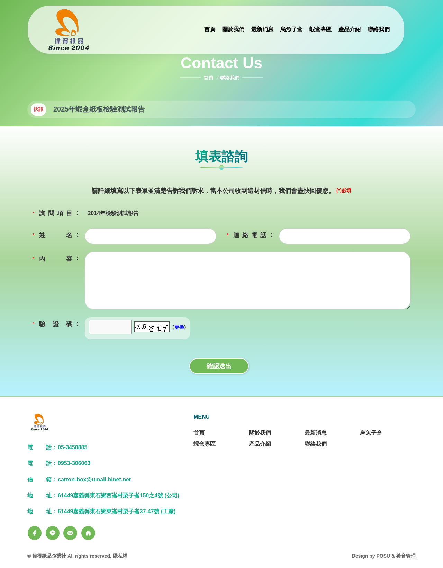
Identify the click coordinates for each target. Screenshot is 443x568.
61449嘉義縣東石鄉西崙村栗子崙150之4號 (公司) (118, 495)
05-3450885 (72, 447)
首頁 (209, 77)
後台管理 (406, 556)
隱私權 (120, 556)
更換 (179, 327)
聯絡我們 (229, 77)
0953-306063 (74, 463)
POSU (383, 556)
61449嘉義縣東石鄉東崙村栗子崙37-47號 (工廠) (117, 511)
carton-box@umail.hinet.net (94, 479)
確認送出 (219, 366)
